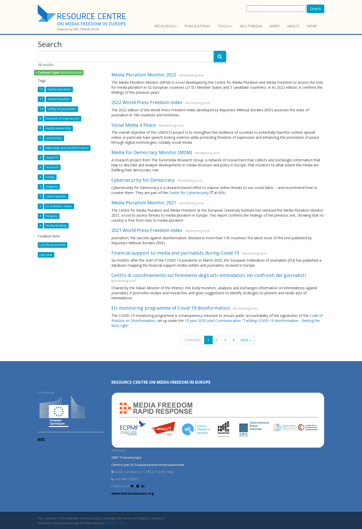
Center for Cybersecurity (191, 192)
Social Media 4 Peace (133, 125)
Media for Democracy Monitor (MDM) (151, 152)
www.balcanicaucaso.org (132, 493)
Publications (197, 26)
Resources (165, 26)
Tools (225, 26)
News (274, 26)
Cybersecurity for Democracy (142, 180)
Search (315, 8)
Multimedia (251, 26)
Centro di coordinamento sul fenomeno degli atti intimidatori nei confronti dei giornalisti (209, 275)
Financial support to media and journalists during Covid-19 (175, 253)
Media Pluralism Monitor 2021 (143, 203)
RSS (41, 439)
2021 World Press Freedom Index (146, 230)
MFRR (312, 26)
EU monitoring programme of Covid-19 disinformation (170, 308)
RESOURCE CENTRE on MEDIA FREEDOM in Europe (160, 382)
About (293, 26)
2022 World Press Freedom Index (146, 102)
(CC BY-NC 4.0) (114, 523)
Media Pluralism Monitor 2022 (143, 75)
